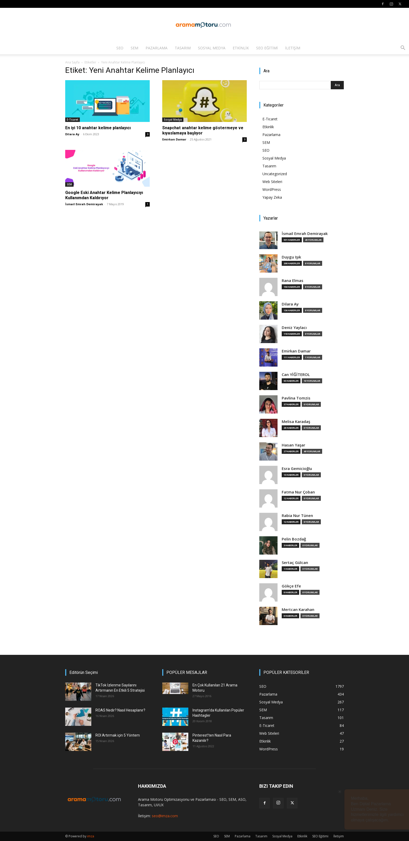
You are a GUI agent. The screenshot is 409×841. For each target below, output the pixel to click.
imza (90, 836)
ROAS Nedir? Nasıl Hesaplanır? (120, 710)
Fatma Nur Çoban (298, 492)
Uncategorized (274, 173)
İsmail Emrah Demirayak (84, 204)
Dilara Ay (72, 134)
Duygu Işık (291, 257)
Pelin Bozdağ (294, 539)
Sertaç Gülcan (295, 562)
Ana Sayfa (72, 62)
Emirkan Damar (174, 139)
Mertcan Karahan (298, 609)
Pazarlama (156, 47)
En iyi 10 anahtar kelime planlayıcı (98, 127)
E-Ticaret (72, 119)
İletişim (292, 47)
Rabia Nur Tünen (297, 515)
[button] (402, 48)
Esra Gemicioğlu (297, 468)
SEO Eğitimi (267, 47)
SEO (119, 47)
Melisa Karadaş (296, 421)
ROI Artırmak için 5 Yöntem (117, 735)
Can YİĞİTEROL (296, 374)
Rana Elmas (292, 280)
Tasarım (183, 47)
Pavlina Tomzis (296, 398)
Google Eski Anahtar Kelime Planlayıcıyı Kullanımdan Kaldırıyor (104, 195)
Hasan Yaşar (293, 445)
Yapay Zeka (272, 197)
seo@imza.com (165, 815)
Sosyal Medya (211, 47)
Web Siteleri (272, 181)
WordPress (271, 189)
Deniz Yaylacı (294, 327)
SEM (134, 47)
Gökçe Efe (291, 586)
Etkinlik (241, 47)
